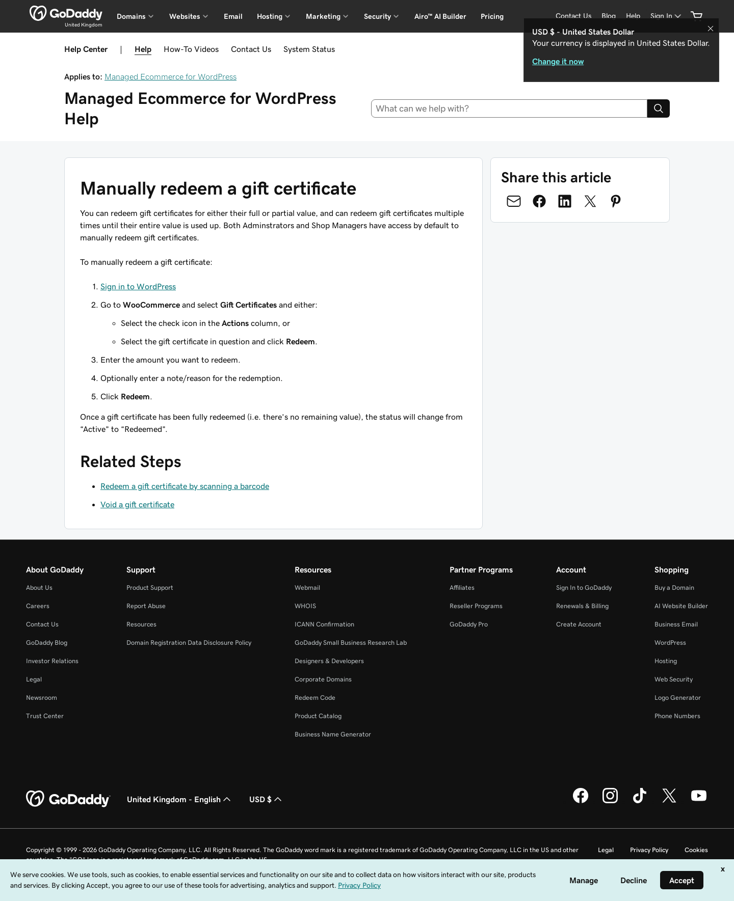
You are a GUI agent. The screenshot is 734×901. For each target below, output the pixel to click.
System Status (309, 49)
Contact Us (251, 49)
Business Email (676, 624)
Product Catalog (318, 716)
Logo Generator (677, 697)
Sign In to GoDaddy (584, 587)
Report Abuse (146, 606)
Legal (34, 679)
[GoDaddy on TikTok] (640, 802)
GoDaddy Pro (469, 624)
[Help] (633, 16)
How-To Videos (191, 49)
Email (233, 16)
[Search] (658, 108)
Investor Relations (52, 661)
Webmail (307, 587)
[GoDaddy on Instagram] (610, 802)
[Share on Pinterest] (615, 201)
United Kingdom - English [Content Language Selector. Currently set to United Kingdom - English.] (180, 799)
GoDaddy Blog (46, 642)
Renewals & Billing (582, 606)
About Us (39, 587)
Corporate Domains (323, 679)
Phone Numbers (677, 716)
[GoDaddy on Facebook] (580, 802)
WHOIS (305, 606)
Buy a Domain (674, 587)
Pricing (492, 16)
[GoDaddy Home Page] (68, 799)
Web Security (673, 679)
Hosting (665, 661)
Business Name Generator (333, 734)
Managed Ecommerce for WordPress (170, 76)
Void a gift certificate (137, 504)
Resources (141, 624)
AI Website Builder (681, 606)
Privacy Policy (649, 850)
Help (143, 49)
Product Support (149, 587)
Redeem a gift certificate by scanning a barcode (184, 486)
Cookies (696, 850)
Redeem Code (315, 697)
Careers (37, 606)
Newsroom (41, 697)
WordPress (670, 642)
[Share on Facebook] (539, 201)
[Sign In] (666, 16)
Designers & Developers (329, 661)
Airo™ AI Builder (440, 16)
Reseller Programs (476, 606)
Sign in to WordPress (138, 286)
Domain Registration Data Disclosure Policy (188, 642)
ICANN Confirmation (324, 624)
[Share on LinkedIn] (565, 201)
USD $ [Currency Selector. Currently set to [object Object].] (266, 799)
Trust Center (45, 716)
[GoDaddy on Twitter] (669, 802)
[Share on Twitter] (590, 201)
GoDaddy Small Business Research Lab (351, 642)
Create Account (578, 624)
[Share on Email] (514, 201)
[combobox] (509, 108)
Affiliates (462, 587)
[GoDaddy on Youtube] (699, 802)
